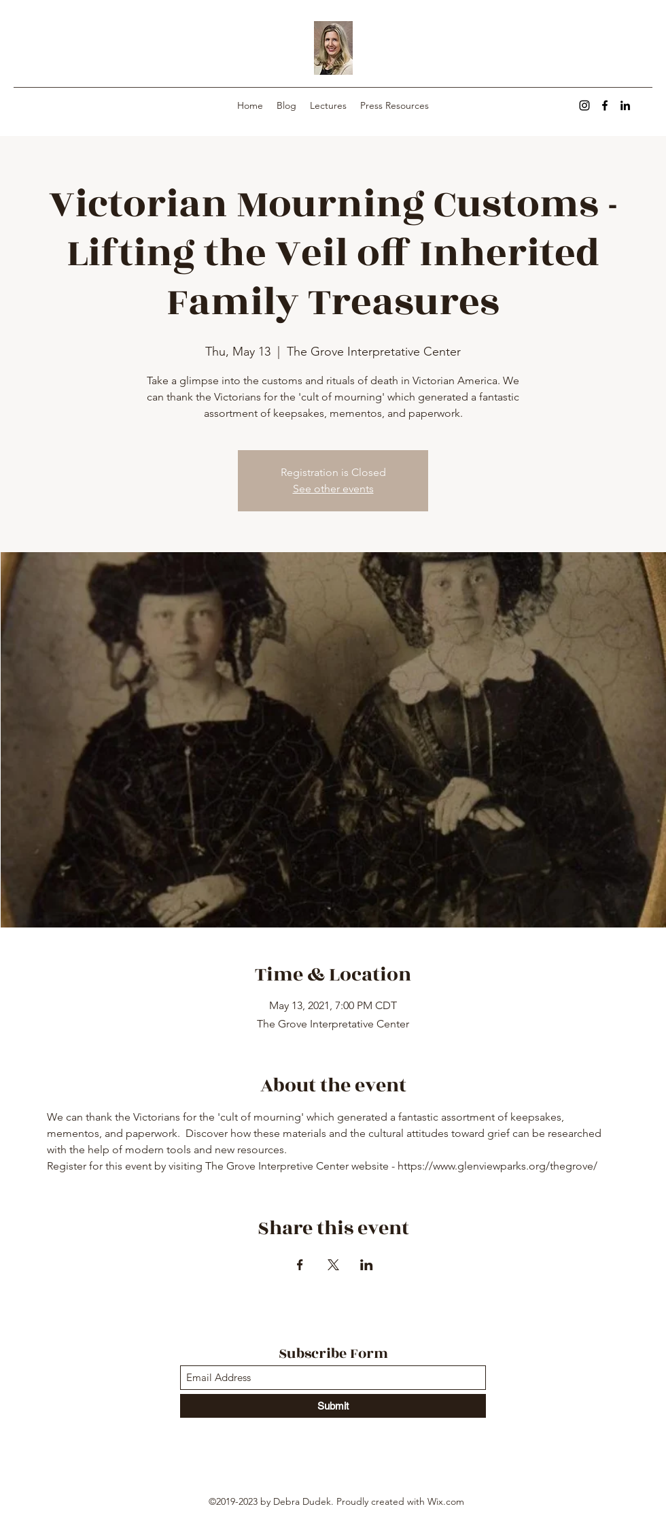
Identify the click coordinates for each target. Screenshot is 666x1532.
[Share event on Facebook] (300, 1264)
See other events (333, 488)
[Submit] (333, 1406)
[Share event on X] (333, 1264)
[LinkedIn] (625, 105)
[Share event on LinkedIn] (366, 1264)
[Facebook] (605, 105)
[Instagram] (584, 105)
